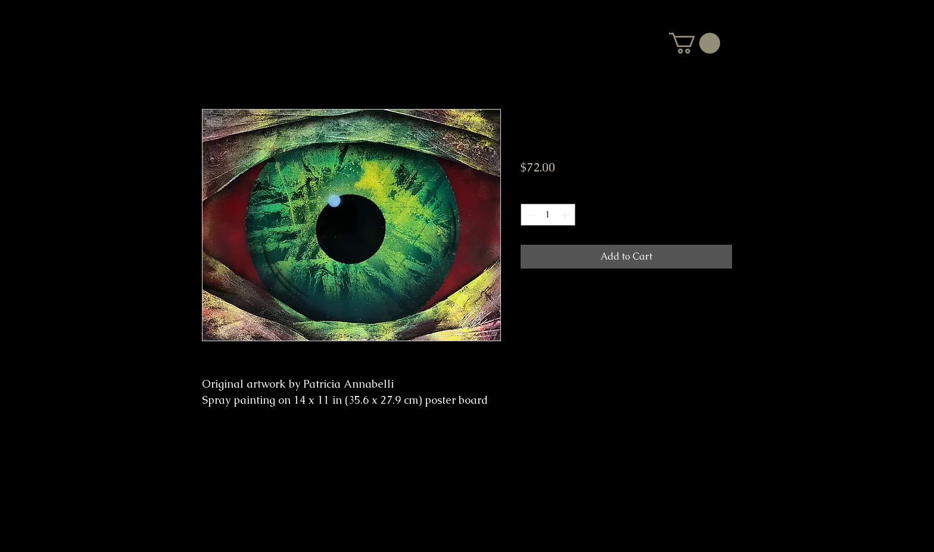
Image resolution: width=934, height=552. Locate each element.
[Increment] (566, 214)
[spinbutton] (548, 214)
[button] (694, 43)
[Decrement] (529, 214)
